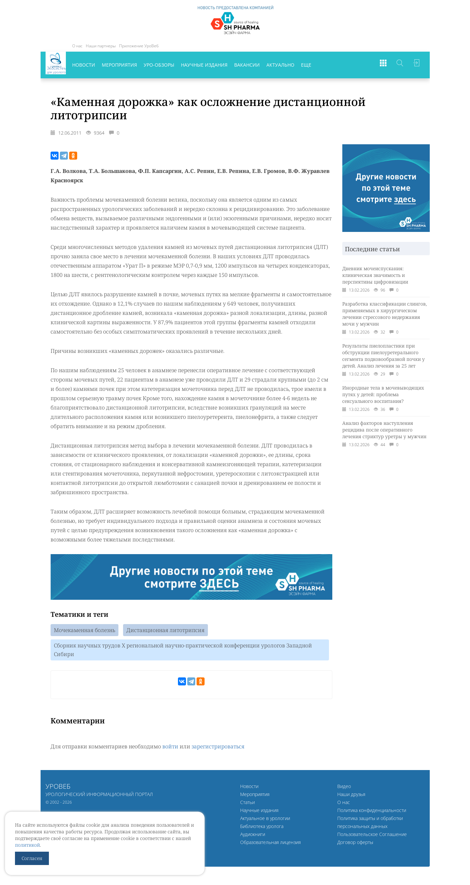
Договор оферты (355, 844)
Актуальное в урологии (265, 820)
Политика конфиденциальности (371, 812)
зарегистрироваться (218, 748)
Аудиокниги (252, 836)
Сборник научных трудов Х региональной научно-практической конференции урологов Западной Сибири (183, 651)
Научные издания (204, 65)
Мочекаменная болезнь (84, 630)
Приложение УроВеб (139, 46)
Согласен (32, 858)
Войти (416, 65)
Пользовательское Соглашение (372, 836)
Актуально (280, 65)
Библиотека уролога (261, 828)
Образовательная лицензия (270, 844)
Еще (306, 65)
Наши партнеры (101, 46)
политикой (27, 845)
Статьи (247, 804)
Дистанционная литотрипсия (165, 630)
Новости (83, 65)
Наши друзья (351, 796)
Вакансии (247, 65)
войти (170, 748)
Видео (344, 788)
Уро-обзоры (159, 65)
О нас (77, 46)
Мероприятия (119, 65)
